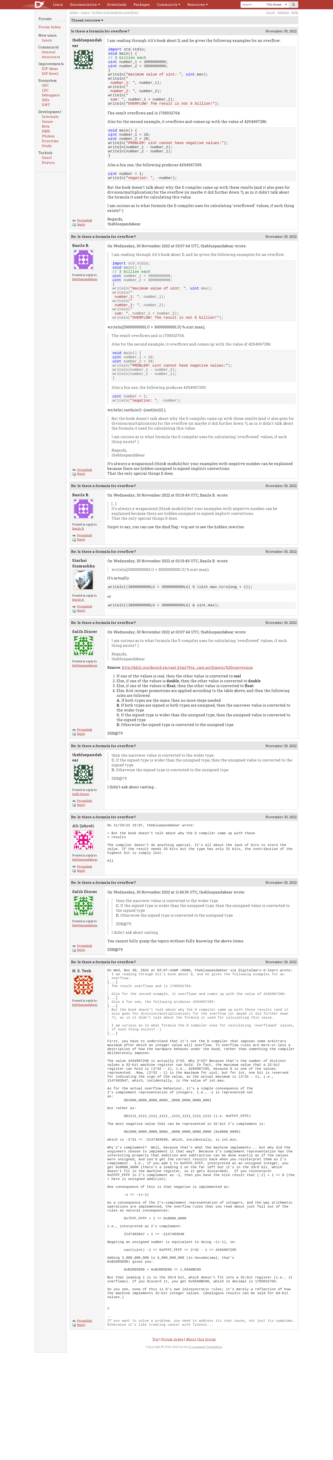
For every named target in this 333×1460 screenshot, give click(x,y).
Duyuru (48, 162)
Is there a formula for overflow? (115, 12)
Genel (47, 157)
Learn (47, 40)
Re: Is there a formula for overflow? (103, 257)
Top (155, 1446)
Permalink (82, 242)
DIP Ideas (50, 68)
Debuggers (51, 95)
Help (294, 12)
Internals (50, 116)
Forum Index (49, 27)
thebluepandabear (85, 300)
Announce (51, 56)
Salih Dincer (80, 836)
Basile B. (78, 571)
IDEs (45, 100)
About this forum (201, 1446)
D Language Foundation (205, 1454)
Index (73, 12)
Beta (45, 126)
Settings (283, 12)
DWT (46, 104)
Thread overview (85, 20)
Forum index (172, 1446)
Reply (78, 246)
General (49, 52)
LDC (45, 90)
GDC (45, 85)
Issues (47, 121)
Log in (270, 12)
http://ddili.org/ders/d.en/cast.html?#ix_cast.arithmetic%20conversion (187, 710)
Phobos (48, 136)
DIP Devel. (50, 73)
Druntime (50, 140)
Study (47, 145)
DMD (46, 131)
